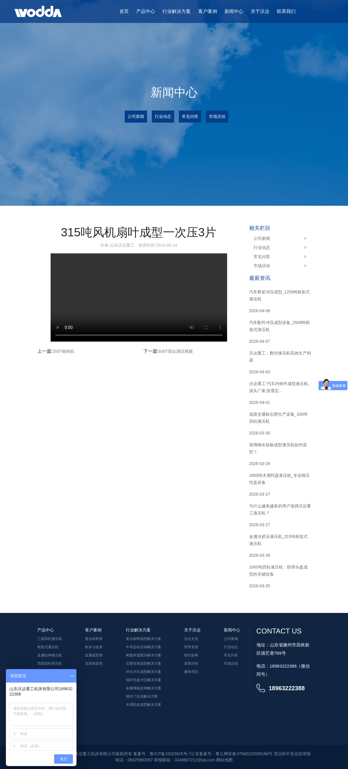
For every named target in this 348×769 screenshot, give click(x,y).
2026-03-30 (259, 433)
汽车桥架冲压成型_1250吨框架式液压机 (279, 295)
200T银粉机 (63, 351)
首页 (124, 11)
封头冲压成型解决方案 (143, 672)
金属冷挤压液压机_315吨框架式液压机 (278, 540)
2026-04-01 (259, 402)
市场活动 (217, 116)
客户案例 (207, 11)
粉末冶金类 (94, 647)
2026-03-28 (259, 463)
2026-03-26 (259, 555)
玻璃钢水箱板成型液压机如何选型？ (278, 448)
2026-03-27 (259, 494)
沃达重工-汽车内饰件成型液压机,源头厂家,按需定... (279, 387)
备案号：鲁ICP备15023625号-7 (162, 753)
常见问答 (190, 116)
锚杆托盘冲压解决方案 (143, 680)
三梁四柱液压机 (49, 639)
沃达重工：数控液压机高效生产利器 (280, 356)
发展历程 (191, 663)
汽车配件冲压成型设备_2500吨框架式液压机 (279, 326)
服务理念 (191, 672)
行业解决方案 (176, 11)
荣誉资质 (191, 647)
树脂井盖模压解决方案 (143, 655)
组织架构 (191, 655)
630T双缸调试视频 (176, 351)
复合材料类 (94, 639)
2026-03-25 (259, 586)
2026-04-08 (259, 310)
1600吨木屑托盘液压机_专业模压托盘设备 (279, 479)
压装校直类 (94, 663)
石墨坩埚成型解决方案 (143, 663)
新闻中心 (233, 11)
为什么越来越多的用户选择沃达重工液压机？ (280, 509)
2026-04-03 (259, 372)
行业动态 (163, 116)
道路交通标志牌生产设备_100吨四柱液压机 (278, 418)
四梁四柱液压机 (49, 663)
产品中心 (145, 11)
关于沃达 (260, 11)
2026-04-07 (259, 341)
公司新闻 (136, 116)
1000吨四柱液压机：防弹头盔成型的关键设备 (278, 570)
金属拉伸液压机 (49, 655)
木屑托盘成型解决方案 (143, 705)
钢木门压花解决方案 (142, 696)
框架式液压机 (48, 647)
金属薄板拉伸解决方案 (143, 688)
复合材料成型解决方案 (143, 639)
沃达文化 (191, 639)
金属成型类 (94, 655)
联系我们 (286, 11)
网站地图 (224, 760)
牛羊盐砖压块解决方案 (143, 647)
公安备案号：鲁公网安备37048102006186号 (231, 753)
